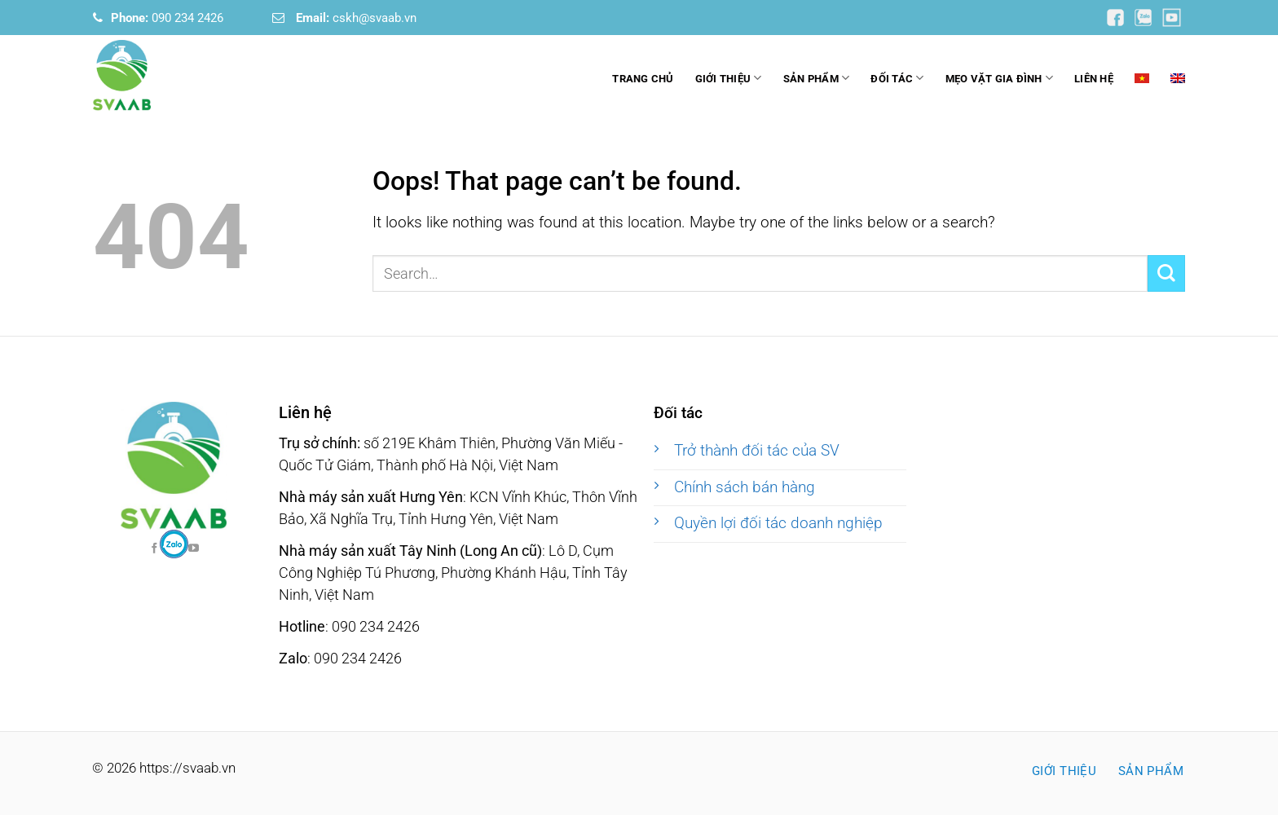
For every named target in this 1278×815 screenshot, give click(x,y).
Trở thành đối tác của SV (757, 451)
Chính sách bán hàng (744, 487)
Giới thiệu (728, 78)
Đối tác (896, 78)
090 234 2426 (167, 18)
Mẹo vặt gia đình (999, 78)
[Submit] (1166, 273)
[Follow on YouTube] (1116, 16)
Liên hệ (1093, 79)
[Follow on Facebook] (174, 544)
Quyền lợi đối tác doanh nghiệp (778, 523)
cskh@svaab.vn (356, 18)
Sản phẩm (816, 78)
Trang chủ (642, 79)
